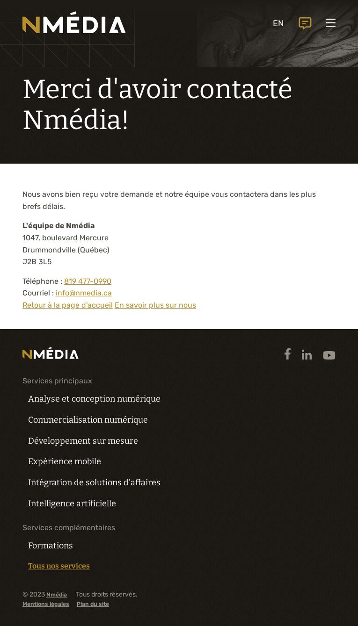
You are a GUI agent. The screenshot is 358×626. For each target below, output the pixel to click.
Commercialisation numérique (88, 420)
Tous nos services (59, 566)
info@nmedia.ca (84, 292)
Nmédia (56, 595)
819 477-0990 (87, 281)
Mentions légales (45, 604)
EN (277, 23)
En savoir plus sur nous (155, 305)
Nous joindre (304, 23)
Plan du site (93, 604)
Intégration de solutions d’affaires (94, 482)
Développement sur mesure (83, 441)
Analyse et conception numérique (94, 399)
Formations (50, 545)
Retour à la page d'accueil (67, 305)
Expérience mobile (64, 461)
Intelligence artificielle (72, 503)
